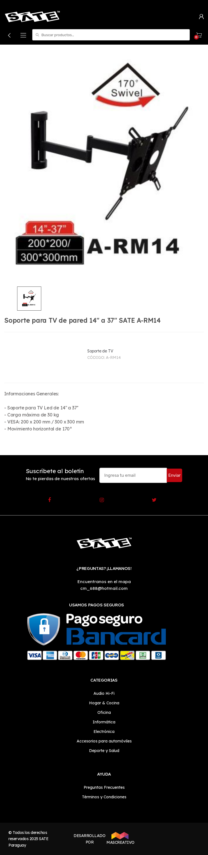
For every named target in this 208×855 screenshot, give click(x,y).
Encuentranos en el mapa (104, 581)
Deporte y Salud (104, 750)
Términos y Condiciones (104, 796)
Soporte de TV (100, 351)
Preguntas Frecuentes (104, 787)
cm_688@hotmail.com (104, 588)
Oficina (104, 712)
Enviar (174, 475)
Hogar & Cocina (104, 702)
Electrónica (104, 731)
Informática (104, 722)
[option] (104, 167)
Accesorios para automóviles (104, 741)
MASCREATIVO (120, 838)
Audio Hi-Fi (104, 693)
